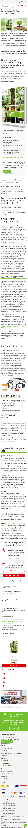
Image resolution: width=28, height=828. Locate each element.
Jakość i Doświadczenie (6, 771)
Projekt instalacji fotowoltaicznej (9, 629)
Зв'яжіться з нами (6, 765)
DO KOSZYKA (14, 665)
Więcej (4, 636)
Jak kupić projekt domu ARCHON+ (9, 752)
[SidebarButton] (2, 825)
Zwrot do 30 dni (4, 776)
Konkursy (3, 758)
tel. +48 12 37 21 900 (7, 741)
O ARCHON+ (4, 750)
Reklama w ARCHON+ (6, 762)
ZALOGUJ (23, 1)
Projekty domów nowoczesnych (8, 811)
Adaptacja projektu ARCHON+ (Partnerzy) (11, 753)
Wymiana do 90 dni (5, 775)
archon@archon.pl (10, 173)
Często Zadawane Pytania (7, 748)
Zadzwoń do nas (14, 575)
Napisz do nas (7, 171)
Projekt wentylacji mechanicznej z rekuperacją (12, 619)
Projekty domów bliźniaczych (7, 810)
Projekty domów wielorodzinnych (8, 808)
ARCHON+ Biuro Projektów (8, 734)
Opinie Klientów (4, 760)
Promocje (3, 757)
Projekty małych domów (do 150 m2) (9, 807)
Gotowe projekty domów (6, 802)
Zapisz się (14, 728)
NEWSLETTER (23, 2)
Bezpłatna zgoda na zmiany (7, 773)
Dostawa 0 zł (4, 778)
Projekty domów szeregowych (8, 805)
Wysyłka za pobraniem (6, 780)
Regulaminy (4, 755)
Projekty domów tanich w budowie (9, 803)
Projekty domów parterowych (8, 813)
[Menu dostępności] (3, 821)
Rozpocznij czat (14, 558)
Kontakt (3, 745)
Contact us (5, 763)
